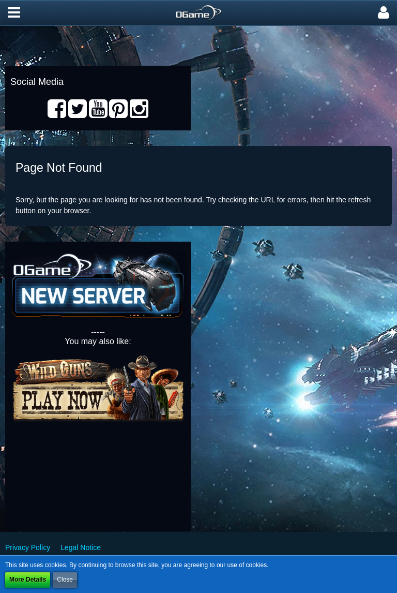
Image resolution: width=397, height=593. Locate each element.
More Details (27, 579)
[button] (14, 13)
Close (65, 579)
